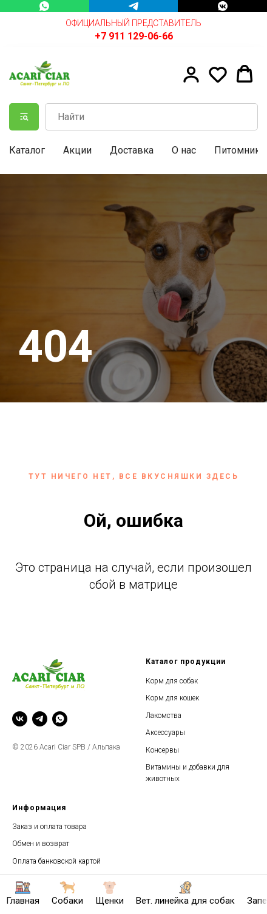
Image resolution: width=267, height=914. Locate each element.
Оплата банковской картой (56, 861)
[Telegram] (133, 6)
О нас (184, 150)
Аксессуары (165, 732)
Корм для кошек (172, 698)
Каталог (27, 150)
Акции (77, 150)
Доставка (132, 150)
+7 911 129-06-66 (134, 36)
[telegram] (39, 718)
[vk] (19, 718)
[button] (191, 74)
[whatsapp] (59, 718)
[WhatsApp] (44, 6)
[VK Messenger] (222, 6)
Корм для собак (172, 681)
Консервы (162, 750)
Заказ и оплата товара (49, 826)
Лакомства (163, 715)
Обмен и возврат (40, 843)
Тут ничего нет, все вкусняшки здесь (134, 476)
